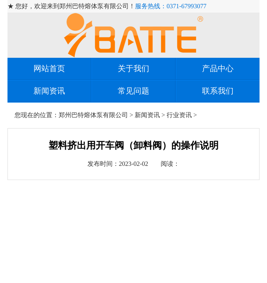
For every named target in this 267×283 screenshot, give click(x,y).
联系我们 (218, 90)
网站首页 (49, 68)
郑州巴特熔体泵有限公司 (93, 115)
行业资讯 (179, 115)
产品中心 (218, 68)
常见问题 (133, 90)
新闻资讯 (49, 90)
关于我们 (133, 68)
